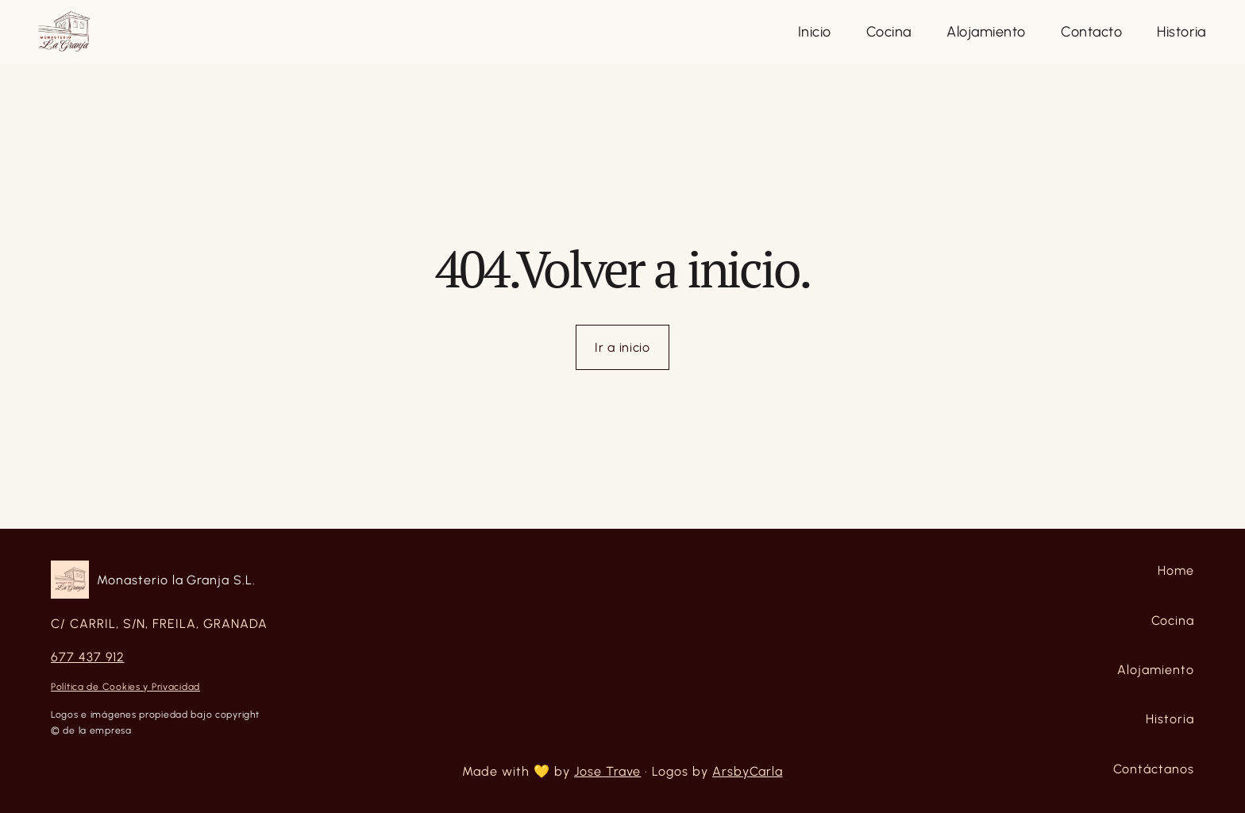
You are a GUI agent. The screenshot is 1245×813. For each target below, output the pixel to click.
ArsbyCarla (747, 771)
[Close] (814, 32)
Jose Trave (608, 771)
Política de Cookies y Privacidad (125, 686)
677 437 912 (88, 657)
